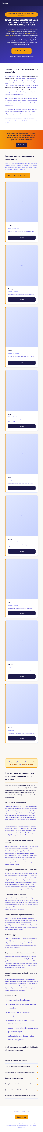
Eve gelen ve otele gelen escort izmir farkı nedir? (20, 1072)
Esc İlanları (16, 1111)
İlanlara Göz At (21, 1117)
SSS (28, 1111)
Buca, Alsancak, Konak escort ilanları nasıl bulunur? (20, 1084)
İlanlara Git (21, 144)
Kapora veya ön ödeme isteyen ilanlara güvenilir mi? (20, 1095)
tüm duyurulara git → (27, 764)
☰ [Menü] (39, 3)
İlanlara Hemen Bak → (21, 50)
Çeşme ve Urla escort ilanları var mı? (16, 1089)
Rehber (23, 1111)
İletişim (22, 237)
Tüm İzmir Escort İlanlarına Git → (17, 175)
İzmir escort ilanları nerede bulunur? (16, 1060)
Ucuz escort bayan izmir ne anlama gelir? (17, 1066)
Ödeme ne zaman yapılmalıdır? (14, 1078)
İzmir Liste (6, 3)
